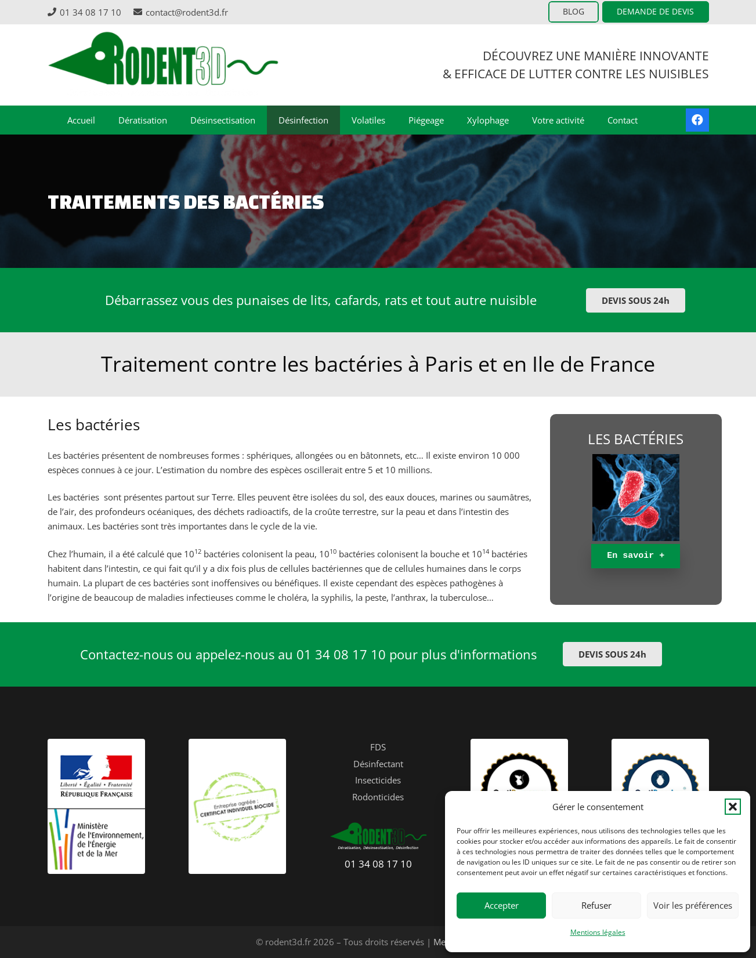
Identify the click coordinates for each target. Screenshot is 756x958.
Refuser (596, 905)
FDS (378, 747)
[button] (733, 806)
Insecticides (378, 780)
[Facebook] (697, 120)
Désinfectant (378, 764)
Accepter (501, 905)
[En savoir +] (635, 556)
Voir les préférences (692, 905)
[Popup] (635, 497)
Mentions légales (597, 932)
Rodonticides (378, 797)
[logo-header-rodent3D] (164, 65)
